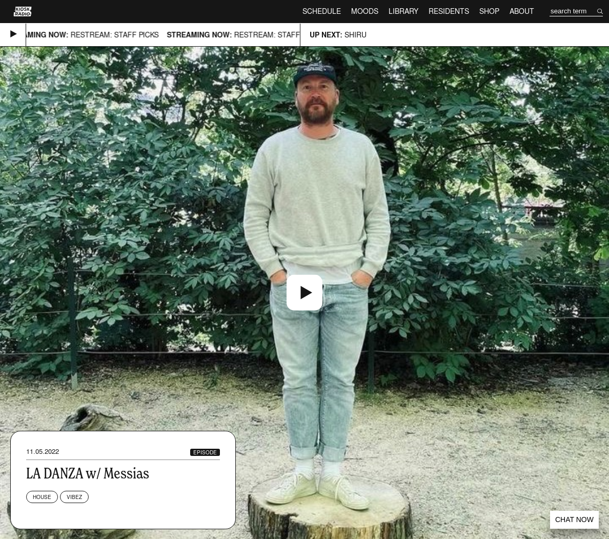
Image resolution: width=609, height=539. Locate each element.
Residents (449, 11)
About (522, 11)
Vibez (74, 497)
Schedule (321, 11)
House (42, 497)
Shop (489, 11)
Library (403, 11)
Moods (364, 11)
